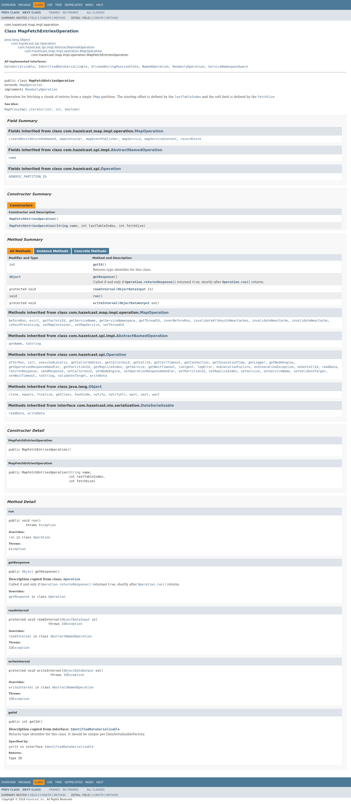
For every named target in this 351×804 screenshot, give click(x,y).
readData (329, 367)
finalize (44, 394)
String (62, 226)
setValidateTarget (310, 371)
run (96, 296)
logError (204, 367)
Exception (47, 525)
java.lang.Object (17, 39)
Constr (45, 17)
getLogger (256, 362)
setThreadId (113, 325)
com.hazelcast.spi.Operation (33, 43)
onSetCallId (307, 367)
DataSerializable (19, 66)
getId (98, 264)
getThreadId (149, 320)
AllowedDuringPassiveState (115, 66)
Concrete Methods (90, 251)
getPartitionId (76, 367)
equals (27, 394)
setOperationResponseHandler (149, 371)
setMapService (87, 325)
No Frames (71, 12)
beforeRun (17, 320)
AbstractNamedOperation (136, 150)
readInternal (104, 289)
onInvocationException (274, 367)
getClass (63, 394)
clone (13, 394)
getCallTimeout (167, 362)
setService (250, 371)
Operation (111, 169)
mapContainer (71, 139)
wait (133, 394)
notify (99, 394)
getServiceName (82, 320)
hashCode (82, 394)
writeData (98, 375)
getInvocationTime (228, 362)
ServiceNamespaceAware (228, 66)
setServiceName (276, 371)
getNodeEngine (281, 362)
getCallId (141, 362)
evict (34, 320)
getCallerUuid (117, 362)
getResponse (103, 277)
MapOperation (30, 85)
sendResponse (52, 371)
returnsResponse (23, 371)
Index (89, 4)
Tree (58, 4)
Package (24, 4)
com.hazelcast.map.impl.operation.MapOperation (63, 51)
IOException (72, 624)
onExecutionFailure (233, 367)
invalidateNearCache (270, 320)
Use (49, 4)
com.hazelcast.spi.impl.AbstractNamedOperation (56, 47)
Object (15, 277)
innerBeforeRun (176, 320)
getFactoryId (54, 320)
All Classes (96, 12)
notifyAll (117, 394)
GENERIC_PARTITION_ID (28, 176)
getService (135, 367)
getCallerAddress (86, 362)
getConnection (196, 362)
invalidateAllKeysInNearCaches (221, 320)
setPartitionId (192, 371)
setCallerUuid (79, 371)
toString (33, 343)
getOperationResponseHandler (34, 367)
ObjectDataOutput (135, 303)
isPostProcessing (24, 325)
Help (99, 4)
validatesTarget (72, 375)
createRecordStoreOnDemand (32, 139)
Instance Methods (52, 251)
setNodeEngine (108, 371)
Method (60, 17)
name (12, 157)
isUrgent (186, 367)
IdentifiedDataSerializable (63, 66)
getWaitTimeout (161, 367)
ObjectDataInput (132, 289)
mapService (131, 139)
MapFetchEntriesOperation (32, 219)
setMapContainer (57, 325)
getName (15, 343)
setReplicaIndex (223, 371)
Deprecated (74, 4)
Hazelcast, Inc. (35, 799)
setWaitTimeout (22, 375)
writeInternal (105, 303)
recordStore (190, 139)
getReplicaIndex (108, 367)
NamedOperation (155, 66)
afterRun (16, 362)
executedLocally (53, 362)
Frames (54, 12)
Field (33, 17)
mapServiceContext (161, 139)
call (31, 362)
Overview (8, 4)
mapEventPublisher (102, 139)
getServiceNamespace (117, 320)
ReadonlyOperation (188, 66)
